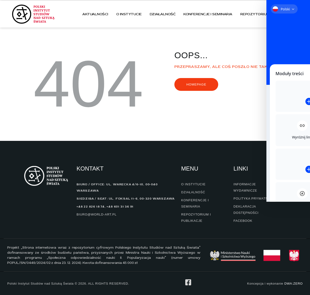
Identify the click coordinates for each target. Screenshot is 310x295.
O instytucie (129, 14)
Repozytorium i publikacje (267, 14)
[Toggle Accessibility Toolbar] (297, 50)
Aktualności (95, 14)
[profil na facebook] (188, 282)
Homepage (196, 84)
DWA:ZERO (293, 283)
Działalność (163, 14)
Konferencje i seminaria (207, 14)
